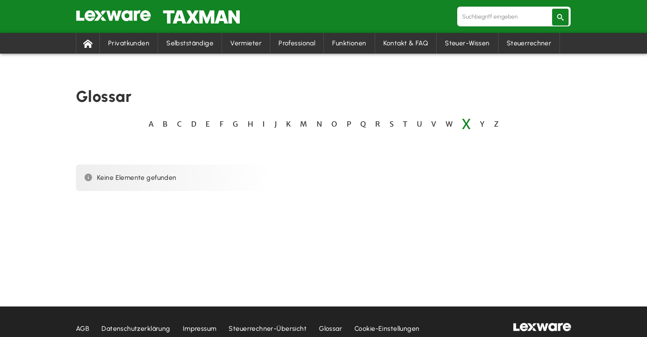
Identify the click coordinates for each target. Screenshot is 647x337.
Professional (297, 43)
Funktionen (349, 43)
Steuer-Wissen (467, 43)
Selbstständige (189, 43)
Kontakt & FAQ (405, 43)
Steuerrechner (529, 43)
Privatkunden (128, 43)
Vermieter (246, 43)
